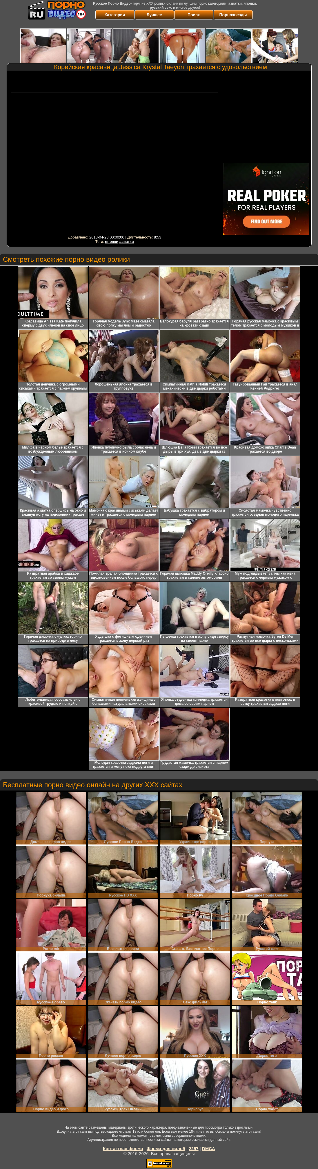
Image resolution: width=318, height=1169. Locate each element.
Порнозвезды (233, 14)
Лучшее (154, 14)
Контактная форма (123, 1148)
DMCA (208, 1148)
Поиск (194, 14)
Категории (114, 14)
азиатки (126, 241)
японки (111, 241)
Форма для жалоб (166, 1148)
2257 (193, 1148)
